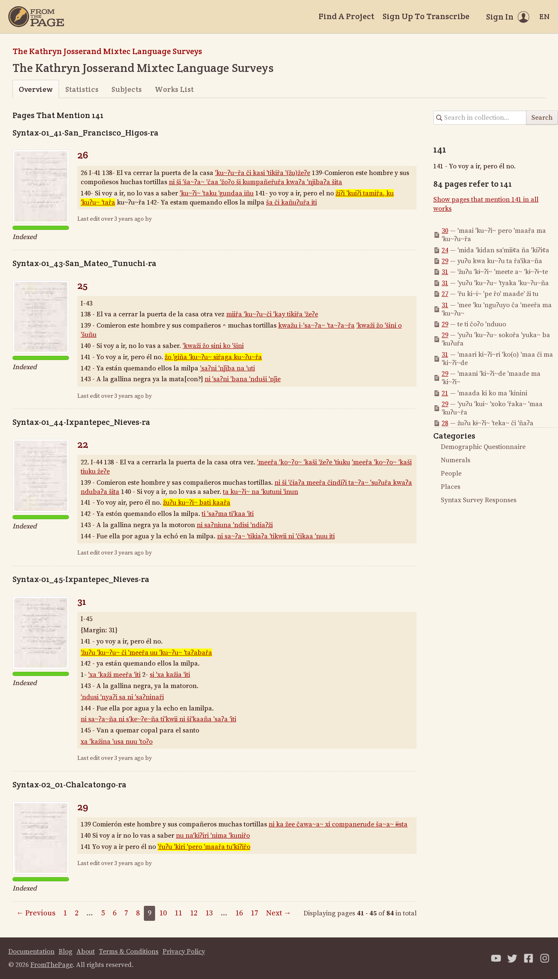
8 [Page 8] (138, 913)
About (86, 951)
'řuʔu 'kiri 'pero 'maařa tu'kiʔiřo (204, 847)
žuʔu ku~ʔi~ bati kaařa (196, 502)
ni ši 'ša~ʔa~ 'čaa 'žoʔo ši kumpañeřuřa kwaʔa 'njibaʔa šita (255, 182)
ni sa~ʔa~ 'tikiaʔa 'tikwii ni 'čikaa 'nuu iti (276, 536)
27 (445, 294)
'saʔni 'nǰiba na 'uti (227, 368)
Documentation (31, 951)
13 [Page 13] (209, 913)
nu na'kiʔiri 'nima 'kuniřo (213, 835)
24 (445, 250)
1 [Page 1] (65, 913)
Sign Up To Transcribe (426, 16)
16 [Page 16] (239, 913)
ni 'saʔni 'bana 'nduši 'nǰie (243, 379)
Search (542, 117)
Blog (65, 951)
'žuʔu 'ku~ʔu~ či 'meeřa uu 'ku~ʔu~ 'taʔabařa (146, 653)
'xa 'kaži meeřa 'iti (114, 675)
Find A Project (346, 16)
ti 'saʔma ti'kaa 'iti (228, 514)
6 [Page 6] (114, 913)
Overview (35, 89)
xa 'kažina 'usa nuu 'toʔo (117, 741)
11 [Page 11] (178, 913)
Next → (278, 913)
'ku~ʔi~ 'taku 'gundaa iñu (217, 193)
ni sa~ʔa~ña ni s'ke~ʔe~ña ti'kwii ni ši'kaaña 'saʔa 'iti (158, 719)
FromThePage (51, 965)
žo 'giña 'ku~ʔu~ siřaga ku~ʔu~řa (213, 357)
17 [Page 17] (254, 913)
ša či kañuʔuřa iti (291, 202)
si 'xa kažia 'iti (170, 675)
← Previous (35, 913)
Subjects (126, 89)
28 (445, 423)
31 (81, 601)
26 (82, 154)
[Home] (36, 16)
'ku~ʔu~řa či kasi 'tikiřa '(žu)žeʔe (262, 173)
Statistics (82, 89)
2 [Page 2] (77, 913)
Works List (174, 89)
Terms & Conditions (128, 951)
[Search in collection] (480, 118)
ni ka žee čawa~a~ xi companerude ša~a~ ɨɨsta (338, 824)
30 (445, 231)
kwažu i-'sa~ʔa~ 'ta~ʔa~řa (316, 325)
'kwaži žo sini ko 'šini (213, 346)
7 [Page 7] (126, 913)
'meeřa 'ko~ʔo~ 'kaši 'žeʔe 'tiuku (303, 462)
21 (445, 393)
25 (82, 285)
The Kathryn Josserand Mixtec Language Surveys (107, 51)
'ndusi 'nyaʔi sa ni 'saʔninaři (122, 697)
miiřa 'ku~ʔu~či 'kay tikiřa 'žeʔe (272, 314)
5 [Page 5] (103, 913)
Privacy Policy (184, 951)
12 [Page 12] (194, 913)
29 (82, 806)
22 (82, 444)
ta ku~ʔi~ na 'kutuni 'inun (260, 492)
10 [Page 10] (163, 913)
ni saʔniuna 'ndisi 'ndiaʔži (235, 525)
